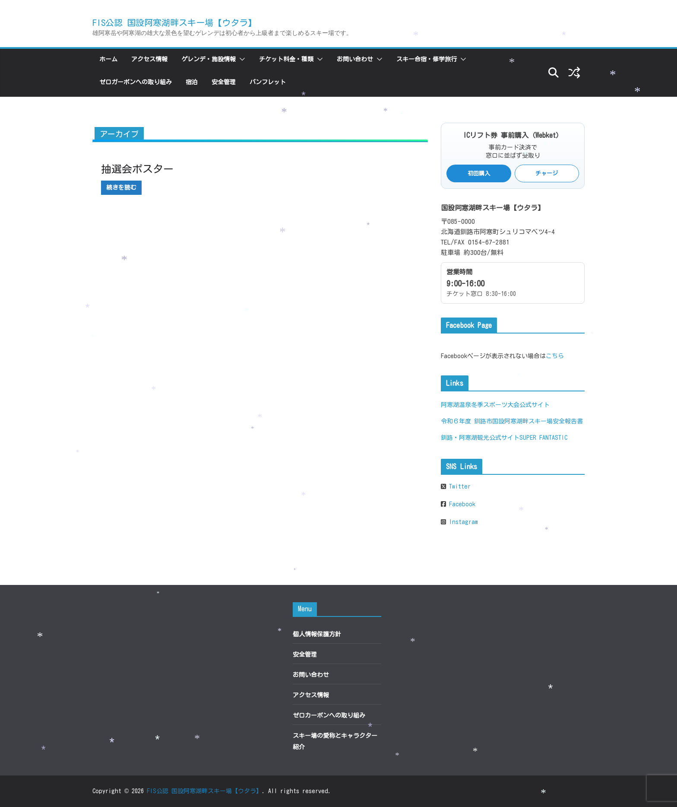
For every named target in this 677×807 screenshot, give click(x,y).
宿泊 (192, 82)
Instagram (462, 522)
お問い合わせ (355, 59)
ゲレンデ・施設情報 (208, 59)
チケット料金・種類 (286, 59)
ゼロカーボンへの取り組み (135, 82)
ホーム (108, 59)
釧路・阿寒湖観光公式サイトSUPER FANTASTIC (504, 438)
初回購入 (479, 173)
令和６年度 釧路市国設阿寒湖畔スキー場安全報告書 (512, 421)
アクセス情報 (149, 59)
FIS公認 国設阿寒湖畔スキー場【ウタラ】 (174, 22)
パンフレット (268, 82)
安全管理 (224, 82)
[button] (240, 59)
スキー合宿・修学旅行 (426, 59)
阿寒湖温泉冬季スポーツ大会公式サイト (495, 405)
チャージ (546, 173)
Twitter (458, 486)
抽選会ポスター (137, 169)
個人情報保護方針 (317, 634)
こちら (555, 356)
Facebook (460, 504)
